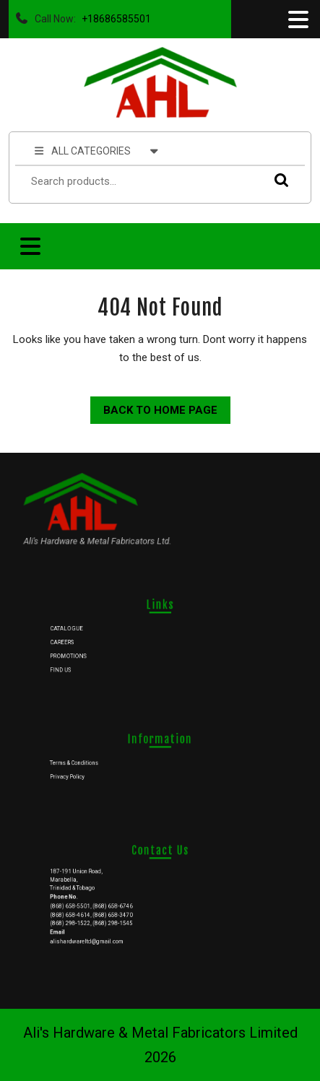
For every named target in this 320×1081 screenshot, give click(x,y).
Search (278, 179)
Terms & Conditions (96, 762)
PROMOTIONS (91, 651)
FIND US (86, 661)
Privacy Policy (91, 772)
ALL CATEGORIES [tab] (96, 150)
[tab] (296, 19)
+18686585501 (113, 15)
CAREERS (87, 641)
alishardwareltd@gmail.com (105, 929)
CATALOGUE (90, 631)
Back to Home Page (153, 406)
